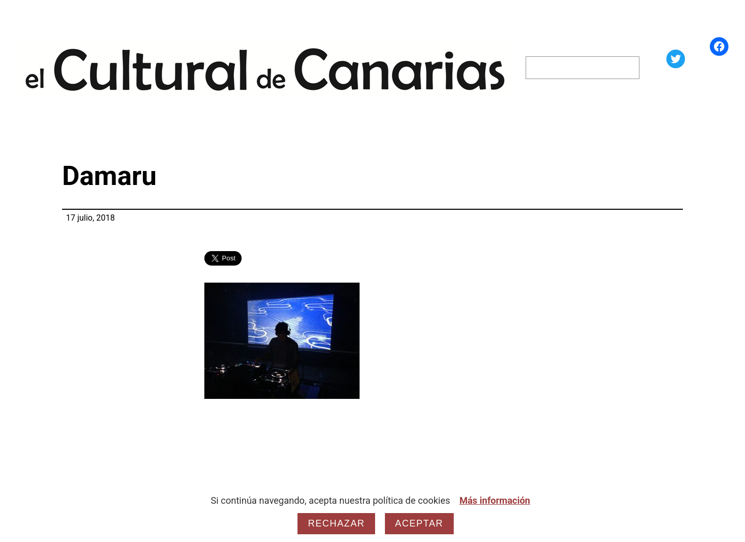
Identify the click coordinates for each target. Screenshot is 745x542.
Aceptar (419, 523)
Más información (494, 500)
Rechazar (336, 523)
